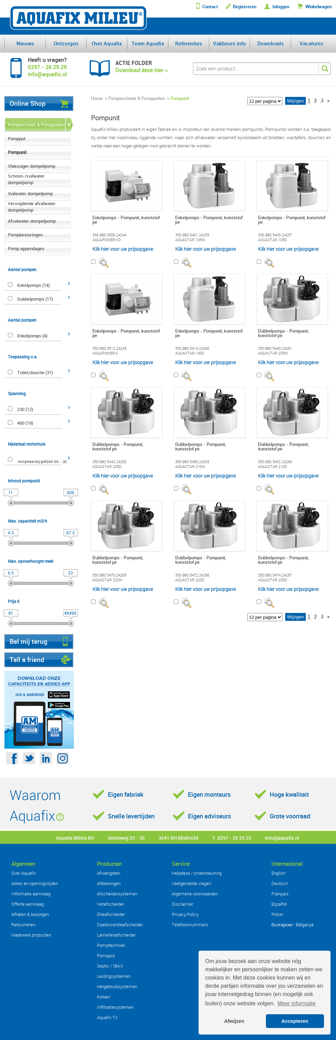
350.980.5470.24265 (109, 575)
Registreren (244, 6)
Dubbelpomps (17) (35, 299)
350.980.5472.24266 (192, 575)
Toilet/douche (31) (35, 372)
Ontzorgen (66, 43)
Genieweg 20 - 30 (126, 838)
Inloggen (280, 6)
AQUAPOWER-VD (106, 239)
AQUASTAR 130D (189, 353)
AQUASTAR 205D (106, 466)
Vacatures (311, 43)
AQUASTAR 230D (272, 580)
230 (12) (25, 409)
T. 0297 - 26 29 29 (231, 838)
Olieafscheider (111, 914)
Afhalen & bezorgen (30, 914)
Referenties (188, 43)
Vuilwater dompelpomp (30, 193)
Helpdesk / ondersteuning (197, 873)
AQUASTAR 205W (273, 353)
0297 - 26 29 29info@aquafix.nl (47, 70)
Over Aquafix (107, 43)
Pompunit (17, 152)
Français (280, 894)
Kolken (103, 997)
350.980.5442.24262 (109, 461)
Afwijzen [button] (234, 1021)
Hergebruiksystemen (117, 986)
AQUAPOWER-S (105, 353)
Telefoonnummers (190, 924)
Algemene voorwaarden (195, 894)
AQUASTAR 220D (189, 580)
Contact (210, 6)
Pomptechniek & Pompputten (36, 125)
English (278, 873)
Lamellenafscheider (116, 935)
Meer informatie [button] (297, 1003)
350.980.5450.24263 (192, 461)
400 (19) (25, 423)
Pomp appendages (26, 248)
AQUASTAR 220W (107, 580)
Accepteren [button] (294, 1021)
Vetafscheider (110, 904)
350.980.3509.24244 (109, 235)
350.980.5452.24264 (275, 461)
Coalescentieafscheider (120, 924)
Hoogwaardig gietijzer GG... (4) (42, 461)
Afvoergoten (108, 873)
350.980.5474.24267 (275, 575)
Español (279, 904)
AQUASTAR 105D (272, 239)
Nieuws (25, 43)
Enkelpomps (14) (33, 285)
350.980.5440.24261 (275, 348)
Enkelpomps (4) (32, 336)
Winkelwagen (318, 6)
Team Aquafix (148, 43)
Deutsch (279, 883)
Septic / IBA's (110, 966)
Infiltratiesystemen (115, 1007)
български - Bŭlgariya (292, 924)
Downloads (270, 43)
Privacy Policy (185, 914)
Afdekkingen (109, 883)
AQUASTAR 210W (190, 466)
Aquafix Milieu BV (75, 838)
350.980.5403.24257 (275, 235)
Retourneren (23, 924)
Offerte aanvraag (27, 904)
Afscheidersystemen (117, 894)
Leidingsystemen (114, 976)
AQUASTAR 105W (190, 239)
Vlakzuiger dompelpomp (31, 166)
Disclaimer (182, 904)
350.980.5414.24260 (192, 348)
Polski (277, 914)
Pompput (16, 138)
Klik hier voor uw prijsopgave (122, 249)
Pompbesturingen (25, 235)
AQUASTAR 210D (272, 466)
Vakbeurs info (229, 43)
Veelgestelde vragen (191, 883)
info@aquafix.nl (282, 838)
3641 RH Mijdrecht (178, 838)
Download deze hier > (141, 70)
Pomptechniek (111, 945)
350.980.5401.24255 (192, 235)
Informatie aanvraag (31, 894)
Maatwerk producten (31, 935)
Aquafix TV (107, 1017)
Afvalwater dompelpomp (32, 221)
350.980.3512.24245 (109, 348)
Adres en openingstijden (34, 883)
